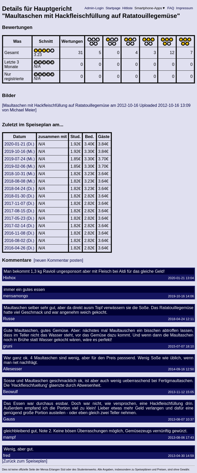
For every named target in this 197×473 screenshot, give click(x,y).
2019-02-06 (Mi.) (19, 166)
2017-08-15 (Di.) (19, 211)
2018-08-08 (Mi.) (19, 181)
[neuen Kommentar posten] (58, 260)
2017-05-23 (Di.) (19, 218)
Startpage (113, 8)
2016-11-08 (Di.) (19, 233)
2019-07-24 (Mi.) (19, 159)
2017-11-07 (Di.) (19, 203)
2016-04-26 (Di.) (19, 248)
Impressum (184, 8)
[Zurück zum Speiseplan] (24, 461)
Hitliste (127, 8)
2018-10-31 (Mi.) (19, 174)
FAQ (170, 8)
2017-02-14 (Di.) (19, 226)
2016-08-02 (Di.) (19, 240)
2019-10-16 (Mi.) (19, 151)
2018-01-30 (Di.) (19, 196)
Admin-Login (94, 8)
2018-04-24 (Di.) (19, 188)
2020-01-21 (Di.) (19, 144)
